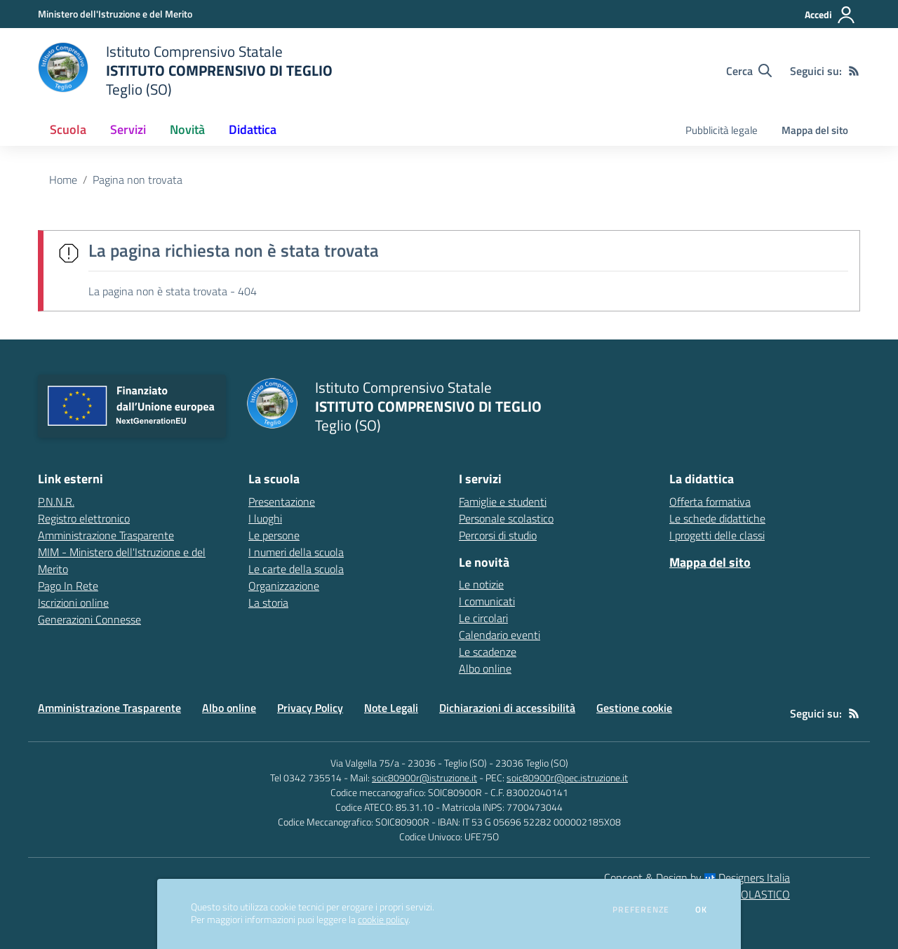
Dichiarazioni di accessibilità (507, 707)
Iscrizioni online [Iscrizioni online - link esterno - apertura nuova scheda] (73, 602)
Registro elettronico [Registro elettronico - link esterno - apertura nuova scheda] (84, 518)
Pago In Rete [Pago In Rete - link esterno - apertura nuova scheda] (68, 585)
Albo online (485, 668)
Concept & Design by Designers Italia (697, 877)
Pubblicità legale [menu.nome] (721, 130)
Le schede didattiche (717, 518)
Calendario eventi (499, 634)
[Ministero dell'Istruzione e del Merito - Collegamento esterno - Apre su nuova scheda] (115, 13)
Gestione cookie (634, 707)
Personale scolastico (506, 518)
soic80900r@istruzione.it (424, 777)
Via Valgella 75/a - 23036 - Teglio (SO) (408, 762)
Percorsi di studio (498, 535)
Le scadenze (487, 651)
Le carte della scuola (296, 568)
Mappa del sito (815, 130)
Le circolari (483, 618)
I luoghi (265, 518)
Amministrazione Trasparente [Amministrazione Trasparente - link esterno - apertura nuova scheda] (106, 535)
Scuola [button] (68, 129)
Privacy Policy (310, 707)
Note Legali (391, 707)
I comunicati (487, 601)
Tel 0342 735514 (306, 777)
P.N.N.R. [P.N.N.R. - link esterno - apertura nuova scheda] (56, 501)
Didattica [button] (252, 129)
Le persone (274, 535)
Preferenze (640, 910)
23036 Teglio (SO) (531, 762)
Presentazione (281, 501)
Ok (701, 910)
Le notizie (481, 584)
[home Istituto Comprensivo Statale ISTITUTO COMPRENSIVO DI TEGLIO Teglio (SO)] (185, 70)
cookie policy (383, 919)
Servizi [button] (128, 129)
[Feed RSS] (853, 71)
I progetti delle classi (717, 535)
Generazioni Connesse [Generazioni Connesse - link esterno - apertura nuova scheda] (89, 619)
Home (63, 179)
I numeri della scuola (296, 552)
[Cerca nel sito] (749, 71)
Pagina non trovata (137, 179)
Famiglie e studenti (503, 501)
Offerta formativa (710, 501)
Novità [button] (187, 129)
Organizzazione (283, 585)
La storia (268, 602)
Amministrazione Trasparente (109, 707)
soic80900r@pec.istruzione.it (567, 777)
